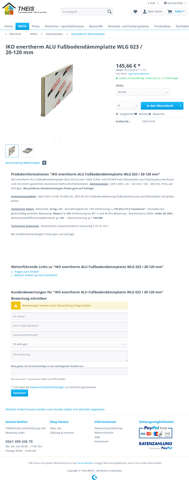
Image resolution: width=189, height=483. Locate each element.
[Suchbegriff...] (87, 11)
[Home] (9, 26)
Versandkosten (86, 463)
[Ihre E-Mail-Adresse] (69, 325)
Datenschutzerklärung (108, 428)
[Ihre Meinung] (69, 356)
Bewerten (156, 114)
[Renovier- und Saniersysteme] (128, 26)
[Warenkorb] (176, 11)
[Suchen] (110, 11)
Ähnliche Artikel (15, 409)
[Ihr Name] (69, 316)
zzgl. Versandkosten (138, 73)
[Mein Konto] (152, 11)
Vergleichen (125, 114)
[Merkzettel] (135, 11)
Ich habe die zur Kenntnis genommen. (55, 387)
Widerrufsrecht (103, 432)
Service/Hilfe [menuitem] (174, 3)
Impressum (101, 441)
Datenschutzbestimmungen (47, 387)
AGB (97, 437)
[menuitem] (87, 13)
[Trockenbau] (162, 26)
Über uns (55, 428)
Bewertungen (34, 163)
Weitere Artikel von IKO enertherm (34, 275)
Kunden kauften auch (39, 409)
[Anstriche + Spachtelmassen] (64, 26)
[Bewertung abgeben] (69, 344)
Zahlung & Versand (62, 432)
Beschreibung (14, 163)
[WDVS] (22, 26)
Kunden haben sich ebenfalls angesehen (79, 409)
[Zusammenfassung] (69, 334)
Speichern (19, 393)
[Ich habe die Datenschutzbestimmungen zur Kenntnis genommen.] (12, 387)
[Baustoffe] (96, 26)
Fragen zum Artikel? (25, 271)
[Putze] (35, 26)
